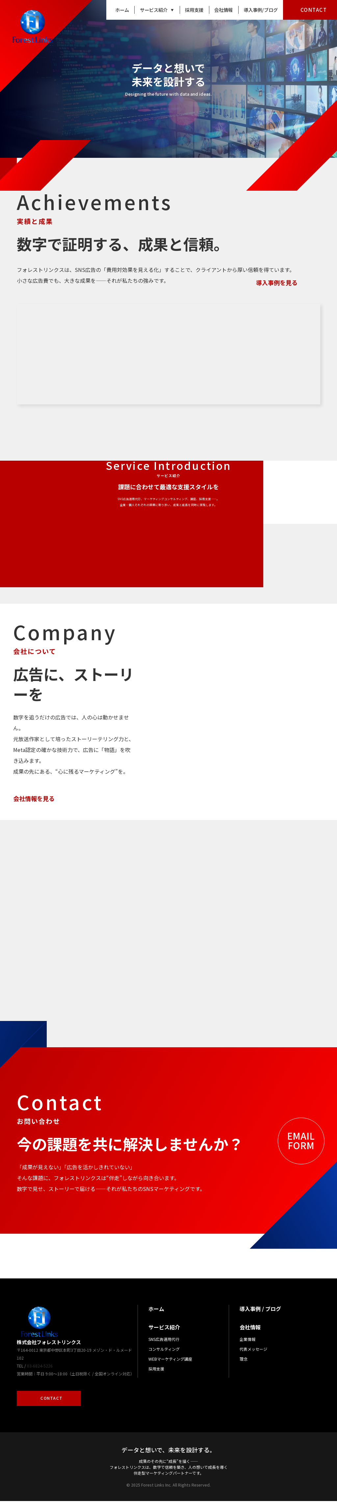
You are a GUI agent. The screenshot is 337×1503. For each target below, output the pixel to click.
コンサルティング (164, 1351)
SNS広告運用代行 (163, 1341)
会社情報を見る (34, 787)
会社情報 (223, 9)
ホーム (122, 9)
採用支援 (194, 9)
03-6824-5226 (40, 1367)
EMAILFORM (301, 1142)
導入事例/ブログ (261, 9)
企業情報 (247, 1341)
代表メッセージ (253, 1351)
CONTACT (313, 9)
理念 (243, 1361)
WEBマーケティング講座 (170, 1361)
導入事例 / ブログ (260, 1311)
